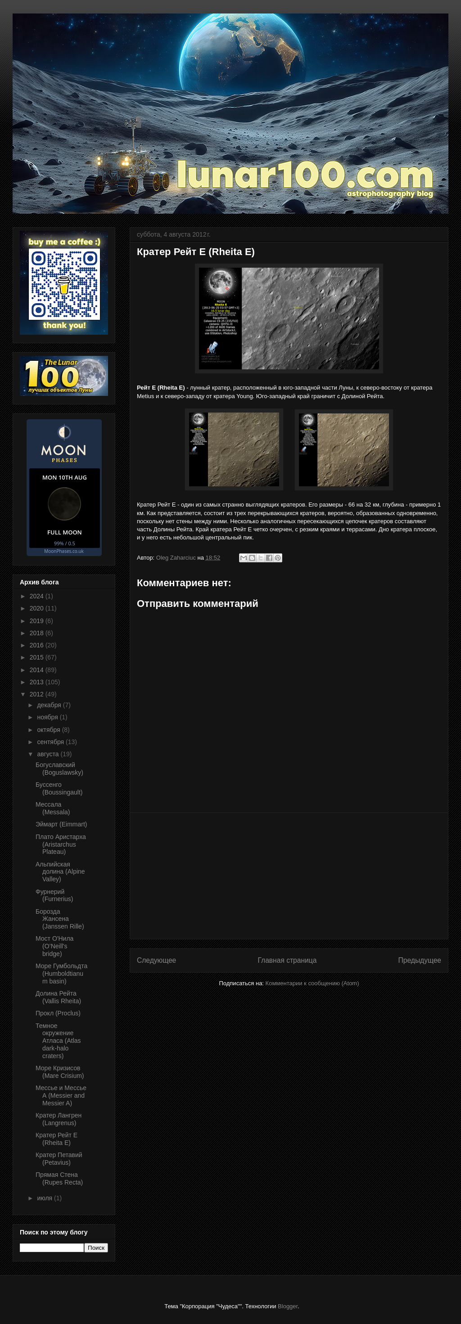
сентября (51, 741)
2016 (37, 645)
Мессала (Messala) (53, 808)
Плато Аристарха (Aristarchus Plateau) (61, 844)
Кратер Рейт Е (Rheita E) (56, 1138)
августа (48, 754)
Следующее (156, 960)
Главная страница (287, 960)
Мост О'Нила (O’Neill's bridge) (54, 946)
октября (49, 729)
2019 (37, 620)
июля (45, 1198)
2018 (37, 633)
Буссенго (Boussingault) (59, 788)
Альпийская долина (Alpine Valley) (60, 872)
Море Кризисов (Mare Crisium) (60, 1071)
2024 (37, 596)
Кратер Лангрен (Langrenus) (58, 1119)
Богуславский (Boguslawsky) (59, 768)
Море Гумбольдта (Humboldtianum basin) (61, 973)
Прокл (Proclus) (58, 1013)
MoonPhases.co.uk (63, 551)
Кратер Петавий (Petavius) (59, 1158)
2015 (37, 657)
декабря (50, 705)
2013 (37, 682)
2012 (37, 694)
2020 (37, 608)
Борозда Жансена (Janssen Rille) (60, 919)
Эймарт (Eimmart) (61, 824)
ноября (48, 717)
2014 (37, 669)
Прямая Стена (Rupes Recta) (59, 1178)
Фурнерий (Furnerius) (54, 895)
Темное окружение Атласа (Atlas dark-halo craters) (58, 1040)
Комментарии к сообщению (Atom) (312, 983)
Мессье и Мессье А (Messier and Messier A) (61, 1095)
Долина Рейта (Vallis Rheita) (58, 997)
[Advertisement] (289, 876)
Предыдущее (419, 960)
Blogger (288, 1306)
